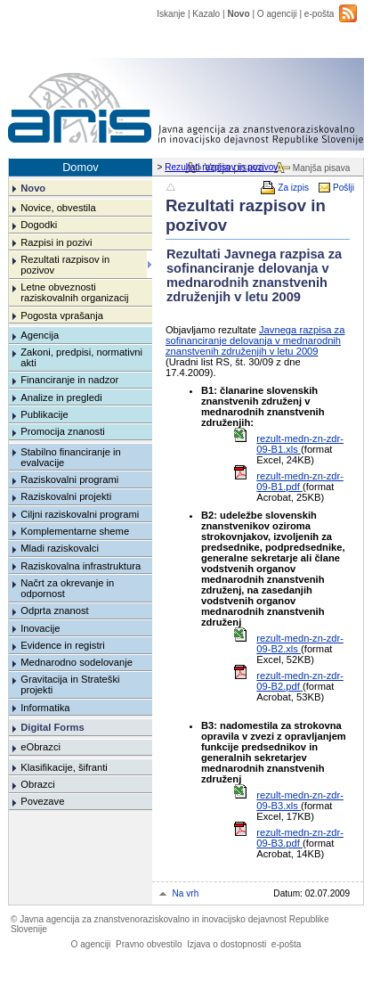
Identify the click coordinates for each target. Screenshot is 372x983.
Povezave (42, 801)
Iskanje (171, 14)
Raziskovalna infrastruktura (80, 566)
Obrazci (37, 784)
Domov (80, 167)
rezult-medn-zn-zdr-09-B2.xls (300, 643)
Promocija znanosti (62, 431)
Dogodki (38, 224)
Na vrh (186, 893)
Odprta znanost (54, 610)
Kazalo (206, 14)
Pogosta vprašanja (61, 315)
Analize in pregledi (60, 397)
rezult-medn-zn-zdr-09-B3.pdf (300, 837)
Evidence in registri (62, 645)
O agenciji (277, 14)
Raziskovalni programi (69, 479)
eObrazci (40, 746)
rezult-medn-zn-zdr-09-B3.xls (300, 800)
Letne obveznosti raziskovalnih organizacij (74, 292)
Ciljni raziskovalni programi (79, 514)
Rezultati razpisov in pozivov (221, 167)
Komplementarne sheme (74, 531)
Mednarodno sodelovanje (76, 662)
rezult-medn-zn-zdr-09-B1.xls (300, 444)
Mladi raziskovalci (59, 548)
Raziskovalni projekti (65, 496)
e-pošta (319, 14)
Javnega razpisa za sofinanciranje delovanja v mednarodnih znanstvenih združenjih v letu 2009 (255, 340)
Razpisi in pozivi (56, 242)
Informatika (44, 707)
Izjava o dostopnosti (226, 944)
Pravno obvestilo (149, 944)
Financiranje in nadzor (69, 379)
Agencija (39, 335)
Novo (238, 14)
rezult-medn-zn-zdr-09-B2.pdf (300, 681)
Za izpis (293, 188)
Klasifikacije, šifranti (64, 767)
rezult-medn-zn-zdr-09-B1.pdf (300, 481)
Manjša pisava (321, 168)
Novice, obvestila (58, 207)
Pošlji (343, 188)
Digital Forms (52, 727)
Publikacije (44, 414)
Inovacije (40, 628)
